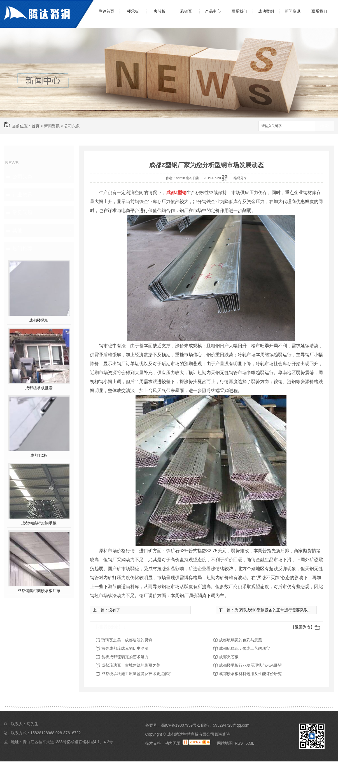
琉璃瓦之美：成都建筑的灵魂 (126, 640)
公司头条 (72, 126)
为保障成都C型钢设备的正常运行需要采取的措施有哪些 (282, 610)
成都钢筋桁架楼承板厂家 (38, 590)
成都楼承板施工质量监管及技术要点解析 (136, 673)
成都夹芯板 (229, 657)
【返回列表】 (302, 627)
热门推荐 (22, 248)
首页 (35, 126)
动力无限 (173, 743)
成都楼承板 (39, 320)
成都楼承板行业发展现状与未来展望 (250, 665)
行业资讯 (22, 194)
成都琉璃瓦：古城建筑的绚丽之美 (130, 665)
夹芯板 (159, 11)
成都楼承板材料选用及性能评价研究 (250, 673)
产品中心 (213, 11)
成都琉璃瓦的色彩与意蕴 (240, 640)
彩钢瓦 (186, 11)
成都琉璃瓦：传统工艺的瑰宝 (244, 648)
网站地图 (225, 743)
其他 (17, 230)
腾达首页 (106, 11)
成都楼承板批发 (39, 388)
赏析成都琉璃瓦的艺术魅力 (124, 657)
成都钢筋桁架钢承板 (39, 523)
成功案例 (266, 11)
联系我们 (239, 11)
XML (250, 743)
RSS (239, 743)
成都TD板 (38, 455)
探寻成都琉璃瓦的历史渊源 (124, 648)
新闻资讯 (292, 11)
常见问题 (22, 212)
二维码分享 (238, 178)
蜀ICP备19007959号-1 (180, 725)
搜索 (324, 126)
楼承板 (133, 11)
